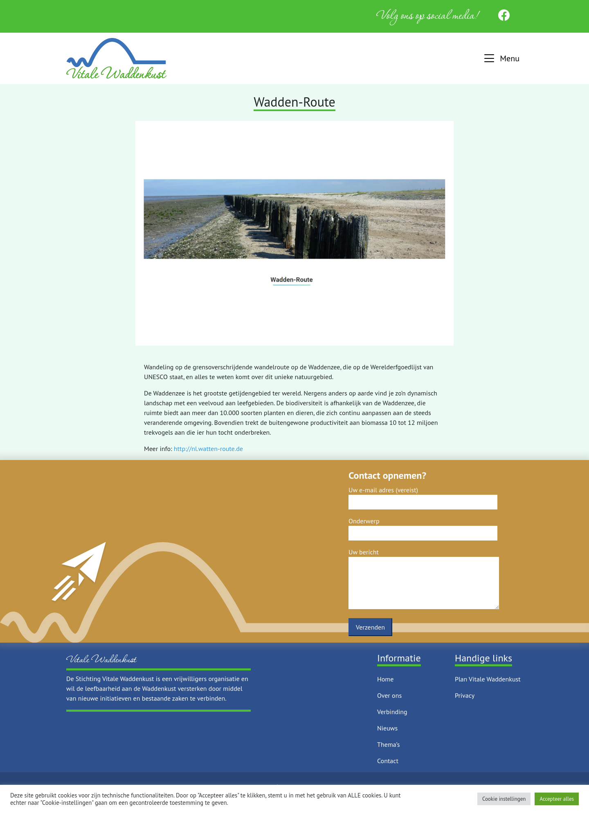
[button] (501, 59)
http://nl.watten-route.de (208, 448)
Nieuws (387, 728)
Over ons (389, 695)
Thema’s (388, 744)
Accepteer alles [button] (557, 798)
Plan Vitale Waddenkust (488, 679)
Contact (387, 761)
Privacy (464, 695)
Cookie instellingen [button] (504, 798)
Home (385, 679)
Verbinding (392, 712)
